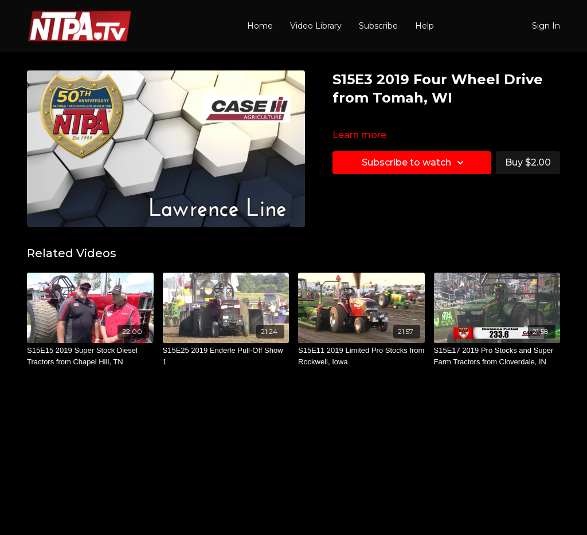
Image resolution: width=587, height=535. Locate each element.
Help (424, 26)
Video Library (316, 26)
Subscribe (378, 26)
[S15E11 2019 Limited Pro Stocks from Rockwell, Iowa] (361, 356)
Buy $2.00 (528, 162)
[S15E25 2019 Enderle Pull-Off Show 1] (226, 356)
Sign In (546, 26)
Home (260, 26)
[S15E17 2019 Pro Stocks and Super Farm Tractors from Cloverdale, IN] (497, 356)
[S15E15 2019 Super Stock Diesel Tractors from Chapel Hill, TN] (90, 356)
